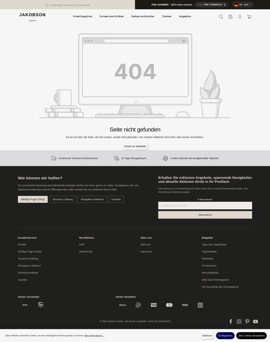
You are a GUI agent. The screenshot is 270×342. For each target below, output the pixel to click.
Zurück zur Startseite (135, 146)
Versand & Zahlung (63, 199)
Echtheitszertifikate (28, 272)
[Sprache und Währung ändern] (242, 4)
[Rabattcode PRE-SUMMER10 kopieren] (211, 4)
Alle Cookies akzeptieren (251, 335)
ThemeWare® (164, 321)
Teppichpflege (209, 251)
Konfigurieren (225, 335)
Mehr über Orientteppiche (215, 279)
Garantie (116, 199)
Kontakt (22, 244)
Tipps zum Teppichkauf (214, 244)
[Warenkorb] (249, 17)
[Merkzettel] (230, 17)
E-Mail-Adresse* (205, 199)
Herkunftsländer (210, 272)
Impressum (146, 251)
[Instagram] (239, 321)
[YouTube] (255, 321)
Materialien (208, 258)
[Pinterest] (247, 321)
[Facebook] (230, 321)
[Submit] (205, 215)
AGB (81, 244)
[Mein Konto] (240, 17)
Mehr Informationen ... (94, 335)
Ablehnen (207, 335)
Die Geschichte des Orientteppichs (220, 286)
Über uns (146, 237)
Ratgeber (207, 237)
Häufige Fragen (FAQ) (33, 199)
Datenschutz (85, 251)
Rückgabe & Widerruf (92, 199)
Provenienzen (209, 265)
